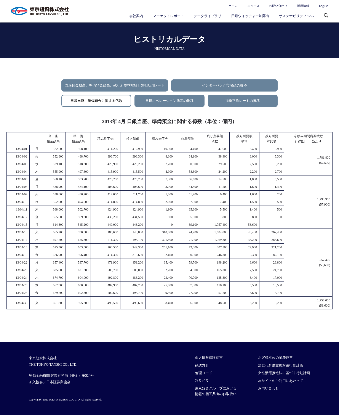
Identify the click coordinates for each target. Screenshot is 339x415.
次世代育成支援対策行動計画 (280, 365)
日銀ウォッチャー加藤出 (250, 16)
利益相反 (202, 381)
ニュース (253, 6)
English (323, 6)
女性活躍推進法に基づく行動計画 (284, 373)
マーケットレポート (168, 16)
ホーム (233, 6)
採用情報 (303, 6)
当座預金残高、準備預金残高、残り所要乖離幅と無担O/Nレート (114, 85)
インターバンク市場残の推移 (224, 85)
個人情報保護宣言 (209, 357)
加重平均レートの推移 (242, 101)
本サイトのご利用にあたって (280, 381)
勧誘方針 (202, 365)
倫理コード (203, 373)
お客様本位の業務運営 (275, 357)
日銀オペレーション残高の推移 (169, 101)
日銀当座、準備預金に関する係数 (96, 101)
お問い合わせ (278, 6)
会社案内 (136, 16)
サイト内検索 (326, 16)
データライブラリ (207, 16)
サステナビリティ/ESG (296, 16)
